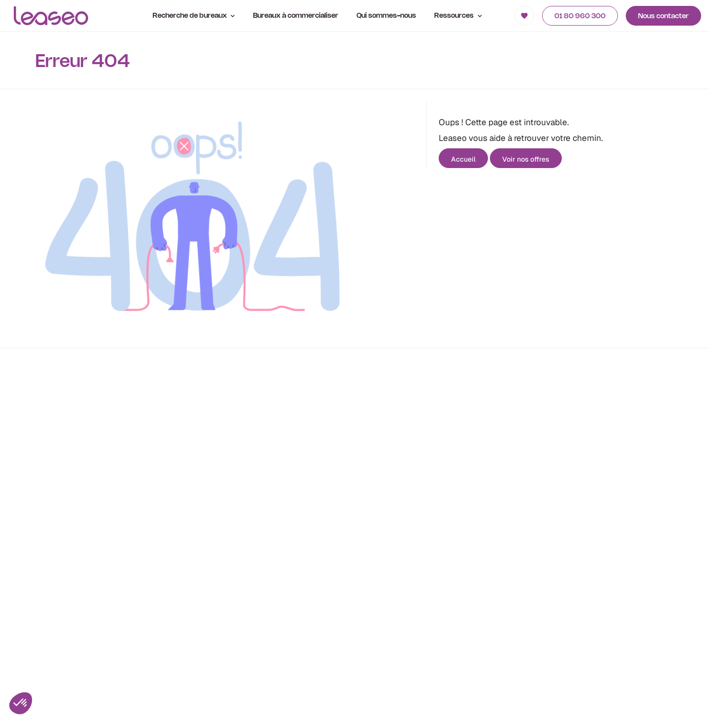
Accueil (463, 159)
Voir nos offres (525, 159)
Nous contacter (663, 16)
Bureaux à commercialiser (295, 16)
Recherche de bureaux (194, 16)
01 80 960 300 (580, 16)
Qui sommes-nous (386, 16)
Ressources (458, 16)
